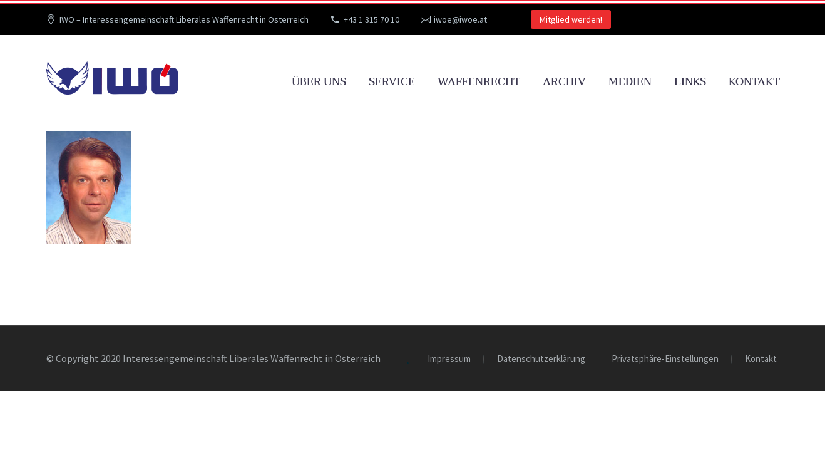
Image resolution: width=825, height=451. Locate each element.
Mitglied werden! (571, 19)
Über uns (319, 81)
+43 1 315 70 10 (371, 19)
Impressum (449, 359)
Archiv (564, 81)
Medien (630, 81)
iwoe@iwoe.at (460, 19)
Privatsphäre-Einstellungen (665, 359)
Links (690, 81)
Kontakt (754, 81)
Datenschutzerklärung (541, 359)
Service (392, 81)
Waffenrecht (479, 81)
